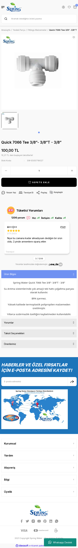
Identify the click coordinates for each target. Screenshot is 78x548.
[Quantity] (39, 170)
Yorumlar (9, 322)
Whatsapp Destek (60, 542)
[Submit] (72, 381)
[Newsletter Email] (39, 381)
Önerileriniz (10, 343)
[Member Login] (63, 7)
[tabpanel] (9, 120)
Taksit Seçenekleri (14, 333)
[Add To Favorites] (74, 37)
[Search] (39, 18)
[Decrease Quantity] (6, 170)
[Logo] (13, 7)
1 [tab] (39, 132)
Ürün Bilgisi (10, 274)
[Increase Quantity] (72, 170)
